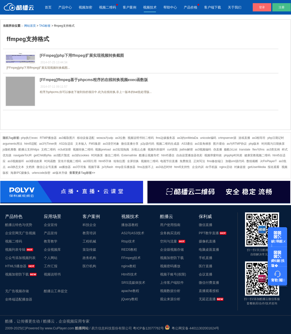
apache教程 (130, 291)
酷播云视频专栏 (149, 155)
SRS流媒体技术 (133, 282)
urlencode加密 (41, 173)
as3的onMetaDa (187, 138)
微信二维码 (112, 155)
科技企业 (89, 225)
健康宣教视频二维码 (257, 155)
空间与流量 (168, 241)
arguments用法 (12, 143)
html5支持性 (182, 167)
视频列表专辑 (15, 249)
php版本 (254, 143)
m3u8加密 (64, 149)
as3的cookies (80, 155)
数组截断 (252, 161)
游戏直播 (244, 138)
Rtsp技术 (128, 241)
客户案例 (129, 7)
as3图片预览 (62, 155)
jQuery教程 (129, 299)
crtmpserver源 (227, 138)
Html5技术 (129, 274)
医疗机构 (89, 266)
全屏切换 (133, 161)
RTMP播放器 (48, 138)
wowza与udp (105, 138)
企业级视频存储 (172, 249)
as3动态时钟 (164, 167)
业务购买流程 (170, 233)
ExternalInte (129, 155)
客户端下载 (212, 7)
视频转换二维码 (83, 149)
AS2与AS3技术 (132, 233)
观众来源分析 (170, 299)
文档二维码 (48, 149)
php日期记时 (276, 138)
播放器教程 (129, 225)
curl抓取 (172, 149)
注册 (281, 7)
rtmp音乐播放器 (125, 167)
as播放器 (65, 167)
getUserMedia (257, 167)
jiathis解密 (186, 149)
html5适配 (30, 143)
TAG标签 (45, 25)
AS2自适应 (66, 143)
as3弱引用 (89, 161)
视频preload (103, 149)
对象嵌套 (240, 167)
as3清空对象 (111, 143)
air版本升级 (60, 173)
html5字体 (105, 161)
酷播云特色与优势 (18, 225)
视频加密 (85, 7)
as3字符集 (79, 167)
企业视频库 (52, 249)
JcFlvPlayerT (268, 161)
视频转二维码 (149, 161)
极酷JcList (230, 149)
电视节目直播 (169, 161)
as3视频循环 (16, 161)
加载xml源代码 (235, 161)
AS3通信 (187, 143)
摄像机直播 (207, 241)
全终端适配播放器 (18, 299)
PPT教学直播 (209, 233)
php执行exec (29, 138)
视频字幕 (94, 167)
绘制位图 (119, 161)
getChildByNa (42, 155)
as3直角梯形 (203, 143)
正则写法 (199, 161)
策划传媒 (89, 249)
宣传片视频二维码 (69, 161)
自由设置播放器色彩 (189, 155)
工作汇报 (50, 266)
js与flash (107, 167)
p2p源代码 (147, 143)
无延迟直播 (207, 299)
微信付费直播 (209, 282)
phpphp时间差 (233, 155)
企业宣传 (50, 225)
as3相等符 (258, 138)
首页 (48, 7)
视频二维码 (107, 7)
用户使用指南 (170, 225)
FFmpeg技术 (131, 258)
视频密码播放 (170, 266)
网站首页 (30, 25)
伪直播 (217, 149)
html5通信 (167, 155)
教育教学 (50, 241)
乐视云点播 (138, 149)
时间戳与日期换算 (273, 143)
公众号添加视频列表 (20, 258)
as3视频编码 (203, 149)
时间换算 (97, 155)
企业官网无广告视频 (20, 233)
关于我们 (234, 7)
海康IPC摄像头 (20, 173)
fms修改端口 (215, 161)
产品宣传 (50, 233)
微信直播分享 (129, 143)
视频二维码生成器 (167, 143)
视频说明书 (52, 274)
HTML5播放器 (15, 266)
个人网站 (50, 258)
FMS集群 (95, 143)
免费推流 (185, 161)
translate (244, 149)
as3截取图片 (67, 138)
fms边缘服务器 (165, 138)
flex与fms (258, 149)
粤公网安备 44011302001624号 (192, 328)
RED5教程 (129, 249)
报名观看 (273, 167)
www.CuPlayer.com (59, 328)
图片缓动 (219, 143)
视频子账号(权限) (173, 274)
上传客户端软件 (172, 282)
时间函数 (50, 161)
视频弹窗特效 (213, 155)
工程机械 (89, 241)
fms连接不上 (146, 167)
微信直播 (205, 225)
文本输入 (81, 143)
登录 (262, 7)
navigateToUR (22, 155)
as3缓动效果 (34, 161)
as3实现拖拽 (121, 149)
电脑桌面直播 (209, 249)
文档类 (30, 167)
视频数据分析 (170, 291)
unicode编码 (208, 138)
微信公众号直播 (47, 167)
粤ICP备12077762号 (148, 328)
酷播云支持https (28, 149)
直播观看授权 (209, 291)
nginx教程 (128, 266)
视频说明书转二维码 (141, 138)
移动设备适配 (85, 138)
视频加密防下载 (17, 274)
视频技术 (150, 7)
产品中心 (65, 7)
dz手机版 (211, 167)
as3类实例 (273, 149)
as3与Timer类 (48, 143)
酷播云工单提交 (56, 291)
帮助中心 (170, 7)
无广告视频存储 (17, 291)
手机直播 (205, 258)
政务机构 (89, 258)
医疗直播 (205, 266)
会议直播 (205, 274)
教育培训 (89, 233)
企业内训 (198, 167)
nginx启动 (225, 167)
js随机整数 (9, 149)
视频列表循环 (156, 149)
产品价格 (190, 7)
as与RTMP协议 (237, 143)
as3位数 (120, 138)
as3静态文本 (16, 167)
